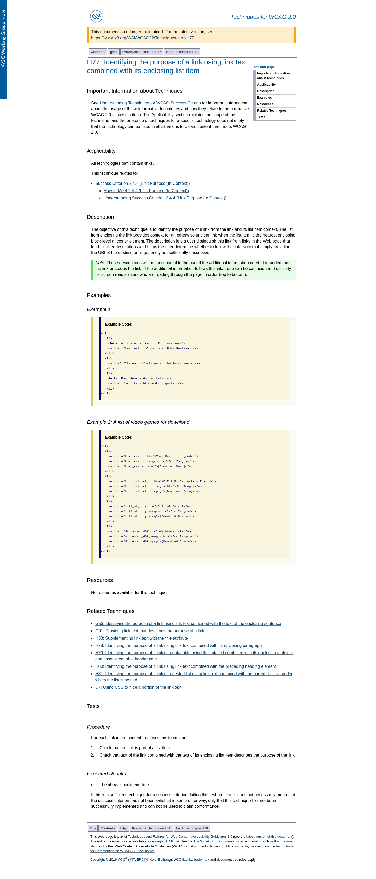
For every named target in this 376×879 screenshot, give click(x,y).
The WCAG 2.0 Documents (214, 841)
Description (265, 91)
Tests (261, 117)
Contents (98, 52)
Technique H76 (142, 52)
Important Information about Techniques (273, 76)
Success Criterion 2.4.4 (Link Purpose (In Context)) (142, 183)
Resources (265, 104)
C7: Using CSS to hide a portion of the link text (138, 687)
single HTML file (167, 841)
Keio (153, 860)
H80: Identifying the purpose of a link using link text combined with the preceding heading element (185, 666)
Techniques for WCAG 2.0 (263, 17)
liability (187, 860)
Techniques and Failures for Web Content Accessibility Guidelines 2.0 (180, 837)
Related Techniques (271, 111)
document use (227, 860)
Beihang (164, 860)
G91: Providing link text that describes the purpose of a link (149, 631)
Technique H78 (182, 52)
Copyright (97, 860)
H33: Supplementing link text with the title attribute (141, 638)
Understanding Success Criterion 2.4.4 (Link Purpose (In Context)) (165, 198)
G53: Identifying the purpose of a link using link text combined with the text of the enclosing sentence (188, 623)
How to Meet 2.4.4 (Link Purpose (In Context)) (146, 190)
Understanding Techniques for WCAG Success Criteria (150, 103)
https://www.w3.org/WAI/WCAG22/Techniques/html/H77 (142, 38)
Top (93, 828)
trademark (201, 860)
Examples (264, 97)
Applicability (266, 84)
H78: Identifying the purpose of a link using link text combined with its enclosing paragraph (178, 645)
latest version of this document (269, 837)
